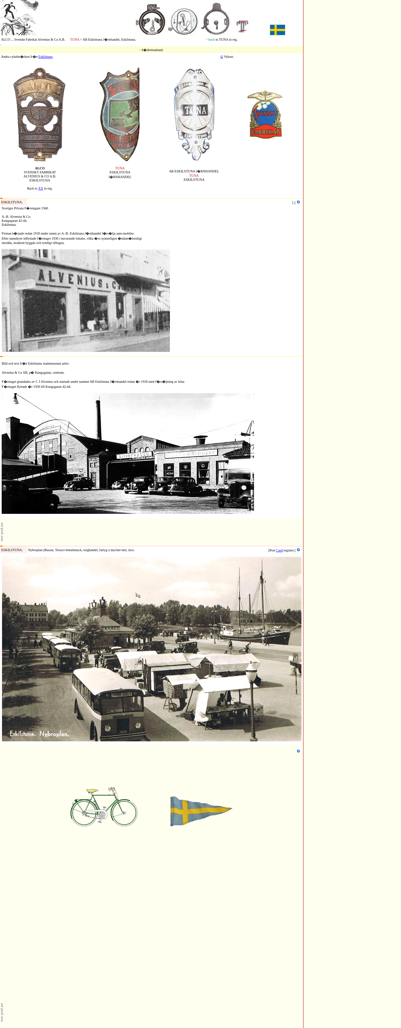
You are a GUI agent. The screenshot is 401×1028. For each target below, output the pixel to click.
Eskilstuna (45, 56)
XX (40, 188)
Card (279, 550)
